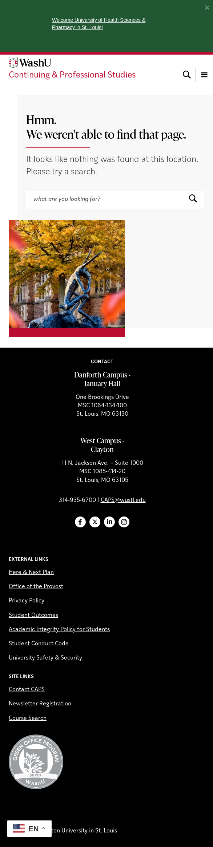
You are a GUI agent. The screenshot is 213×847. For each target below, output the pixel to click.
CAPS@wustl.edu (123, 500)
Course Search (28, 718)
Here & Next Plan (31, 572)
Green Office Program (36, 762)
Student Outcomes (33, 615)
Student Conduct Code (39, 644)
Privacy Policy (26, 601)
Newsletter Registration (40, 704)
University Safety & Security (45, 658)
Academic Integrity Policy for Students (59, 630)
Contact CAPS (27, 690)
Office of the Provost (36, 587)
